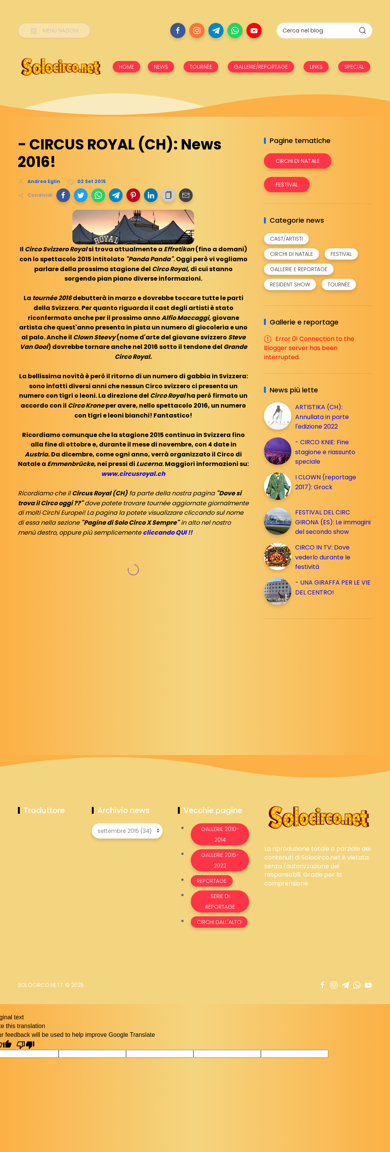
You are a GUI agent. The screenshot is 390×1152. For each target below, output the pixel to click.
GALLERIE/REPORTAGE (261, 67)
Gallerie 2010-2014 (220, 834)
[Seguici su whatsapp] (235, 30)
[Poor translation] (25, 1044)
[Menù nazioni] (54, 30)
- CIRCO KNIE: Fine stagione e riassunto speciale (325, 452)
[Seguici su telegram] (216, 30)
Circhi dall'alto (219, 922)
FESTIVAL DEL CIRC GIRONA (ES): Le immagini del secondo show (333, 522)
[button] (63, 195)
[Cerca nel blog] (324, 30)
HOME (126, 67)
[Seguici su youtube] (254, 30)
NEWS (161, 67)
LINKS (316, 67)
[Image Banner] (318, 817)
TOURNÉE (201, 67)
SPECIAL (354, 67)
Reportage (212, 881)
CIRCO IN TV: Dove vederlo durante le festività (322, 557)
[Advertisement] (321, 678)
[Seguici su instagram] (197, 30)
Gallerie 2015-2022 (220, 860)
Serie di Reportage (220, 901)
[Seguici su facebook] (177, 30)
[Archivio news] (127, 831)
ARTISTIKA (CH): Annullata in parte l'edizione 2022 (322, 417)
